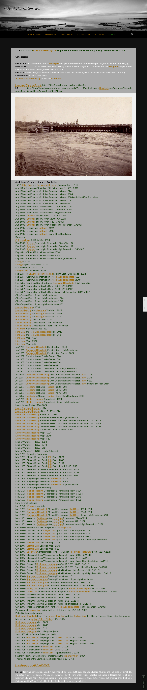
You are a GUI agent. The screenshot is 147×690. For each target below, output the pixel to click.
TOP (144, 677)
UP (144, 682)
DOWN (144, 687)
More (111, 34)
